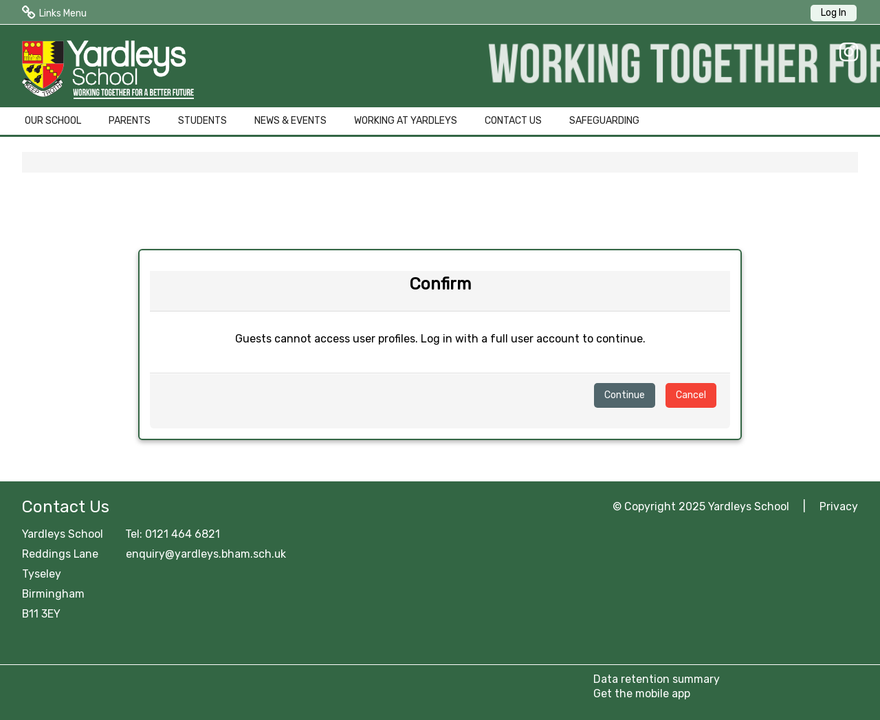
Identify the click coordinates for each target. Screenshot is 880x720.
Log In (833, 13)
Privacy (839, 506)
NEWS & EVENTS (290, 121)
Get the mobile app (641, 693)
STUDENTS (202, 121)
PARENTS (130, 121)
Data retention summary (656, 679)
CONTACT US (513, 121)
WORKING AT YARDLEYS (405, 121)
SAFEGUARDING (604, 121)
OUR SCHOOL (53, 121)
